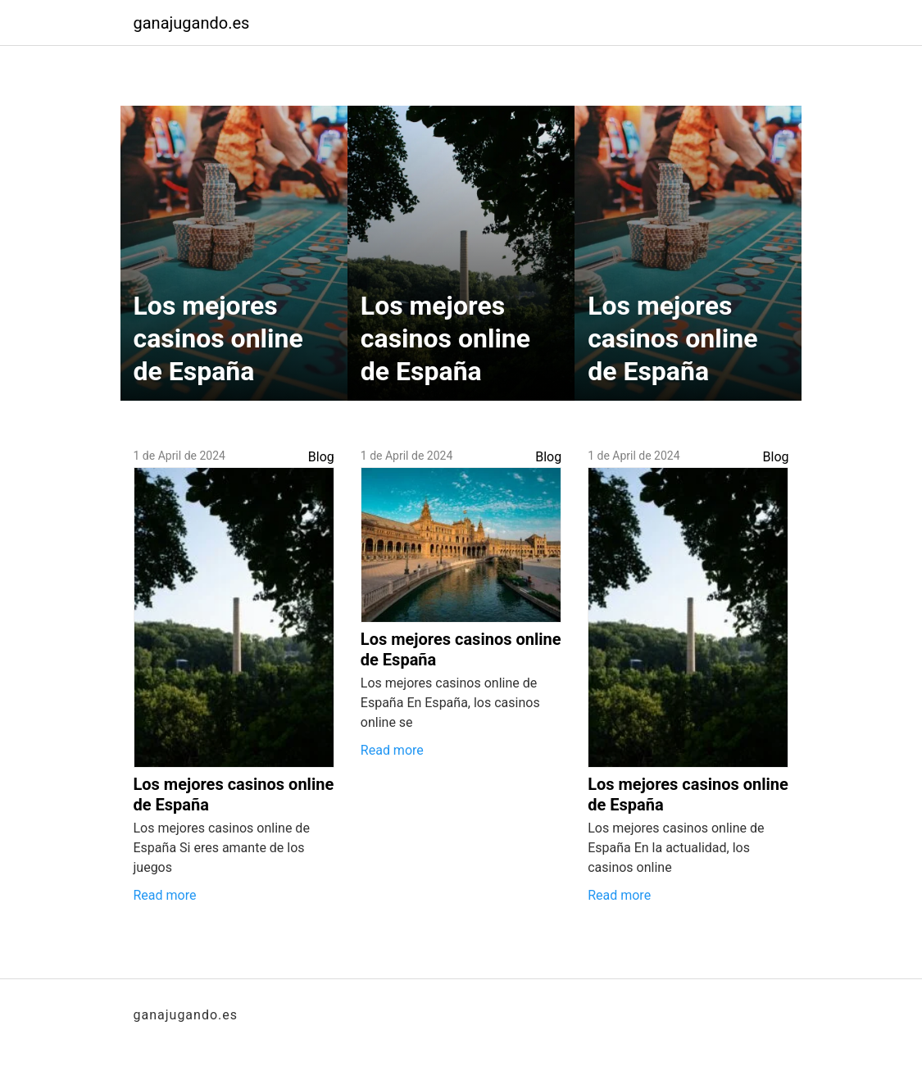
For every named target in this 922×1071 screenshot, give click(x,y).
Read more (165, 895)
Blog (321, 457)
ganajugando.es (192, 23)
